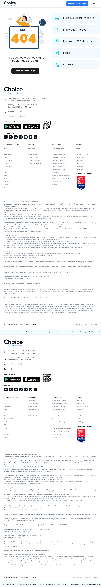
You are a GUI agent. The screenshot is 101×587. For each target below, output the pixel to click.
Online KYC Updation (35, 163)
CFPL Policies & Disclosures (61, 179)
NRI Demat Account (58, 154)
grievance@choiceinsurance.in (31, 231)
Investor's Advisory (58, 169)
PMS (5, 175)
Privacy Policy (77, 325)
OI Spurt (55, 185)
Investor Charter (33, 157)
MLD (5, 169)
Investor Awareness (58, 163)
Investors (79, 160)
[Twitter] (11, 137)
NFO (5, 188)
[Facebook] (6, 137)
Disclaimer (55, 172)
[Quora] (35, 137)
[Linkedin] (16, 137)
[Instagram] (21, 137)
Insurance (7, 182)
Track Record (32, 154)
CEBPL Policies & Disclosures (61, 175)
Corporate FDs (9, 166)
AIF (5, 172)
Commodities (8, 154)
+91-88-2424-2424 (15, 112)
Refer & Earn (80, 157)
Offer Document (33, 151)
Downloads (32, 148)
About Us (79, 148)
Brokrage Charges (82, 154)
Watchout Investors (58, 166)
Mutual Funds (8, 160)
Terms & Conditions (91, 325)
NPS (5, 179)
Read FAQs (79, 169)
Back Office (80, 163)
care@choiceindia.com (16, 116)
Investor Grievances (34, 160)
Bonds (6, 163)
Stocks (6, 148)
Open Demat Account (59, 148)
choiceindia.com (41, 302)
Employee (79, 166)
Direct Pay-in (56, 182)
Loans (6, 185)
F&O (5, 151)
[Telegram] (30, 137)
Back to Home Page (25, 71)
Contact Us (80, 151)
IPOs (5, 157)
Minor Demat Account (59, 157)
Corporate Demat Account (60, 151)
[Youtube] (26, 137)
